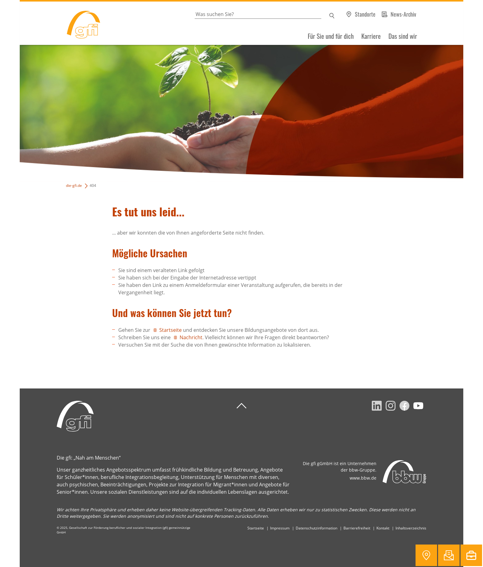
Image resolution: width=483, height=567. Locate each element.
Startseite (170, 330)
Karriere (371, 36)
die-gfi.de (74, 185)
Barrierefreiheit (356, 528)
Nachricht (191, 337)
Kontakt (382, 528)
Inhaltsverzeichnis (411, 528)
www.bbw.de (363, 478)
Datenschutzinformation (316, 528)
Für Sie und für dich (331, 36)
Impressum (280, 528)
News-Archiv (403, 14)
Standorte (365, 14)
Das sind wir (402, 36)
